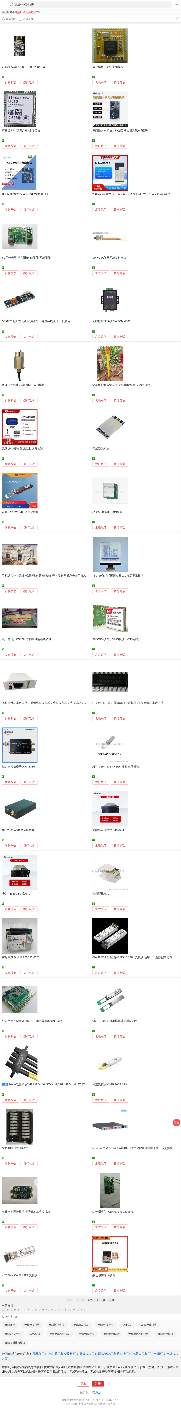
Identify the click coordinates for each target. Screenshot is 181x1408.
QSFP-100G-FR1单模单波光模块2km (114, 1021)
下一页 (100, 1300)
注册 (98, 1383)
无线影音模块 (165, 1333)
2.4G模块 (35, 1333)
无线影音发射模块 (138, 1333)
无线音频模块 (111, 1333)
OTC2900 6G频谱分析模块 (18, 830)
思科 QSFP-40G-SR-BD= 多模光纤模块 (115, 766)
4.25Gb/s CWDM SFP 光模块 (19, 1275)
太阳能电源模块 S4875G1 (108, 830)
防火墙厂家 (124, 1354)
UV (69, 1309)
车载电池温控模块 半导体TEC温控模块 (26, 1211)
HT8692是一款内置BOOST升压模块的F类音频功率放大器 (127, 703)
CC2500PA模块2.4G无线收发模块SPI (25, 194)
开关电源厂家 (157, 1354)
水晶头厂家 (139, 1354)
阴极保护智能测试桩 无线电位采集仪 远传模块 (121, 385)
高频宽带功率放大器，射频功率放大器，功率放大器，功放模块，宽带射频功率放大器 (55, 703)
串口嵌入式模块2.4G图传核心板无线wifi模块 (120, 130)
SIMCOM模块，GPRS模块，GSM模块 (115, 639)
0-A (4, 1309)
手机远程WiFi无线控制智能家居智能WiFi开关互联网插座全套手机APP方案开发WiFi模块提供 (59, 575)
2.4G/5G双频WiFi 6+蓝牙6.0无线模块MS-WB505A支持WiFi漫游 (131, 194)
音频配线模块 (100, 893)
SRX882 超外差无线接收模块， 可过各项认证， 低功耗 (36, 321)
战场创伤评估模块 (103, 1275)
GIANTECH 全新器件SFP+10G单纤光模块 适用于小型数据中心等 (132, 957)
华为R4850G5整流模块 (16, 893)
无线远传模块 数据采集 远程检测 (22, 448)
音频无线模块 (86, 1333)
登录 (83, 1383)
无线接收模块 (32, 1324)
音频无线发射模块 (60, 1333)
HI (29, 1309)
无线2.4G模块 (12, 1333)
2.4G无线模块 (149, 1324)
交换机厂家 (71, 1354)
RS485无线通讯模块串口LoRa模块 (23, 385)
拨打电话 (29, 82)
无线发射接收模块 (15, 1342)
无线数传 (10, 1324)
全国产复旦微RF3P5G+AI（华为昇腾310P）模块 (32, 1021)
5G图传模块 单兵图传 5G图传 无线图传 (26, 257)
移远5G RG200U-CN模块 (107, 512)
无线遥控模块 (56, 1324)
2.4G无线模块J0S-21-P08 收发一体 (23, 67)
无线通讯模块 (100, 448)
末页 (111, 1300)
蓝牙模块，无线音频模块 (107, 67)
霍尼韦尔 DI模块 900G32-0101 (21, 957)
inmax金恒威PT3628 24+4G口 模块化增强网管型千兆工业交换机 (132, 1148)
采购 (176, 1122)
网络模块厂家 (107, 1354)
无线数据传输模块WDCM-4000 (111, 321)
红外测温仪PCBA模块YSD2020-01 (113, 1211)
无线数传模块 (105, 1324)
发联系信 (10, 82)
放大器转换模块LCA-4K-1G (18, 766)
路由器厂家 (55, 1354)
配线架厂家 (40, 1354)
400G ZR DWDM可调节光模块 (20, 512)
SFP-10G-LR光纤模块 (15, 1148)
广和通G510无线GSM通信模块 (21, 130)
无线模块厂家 (88, 1354)
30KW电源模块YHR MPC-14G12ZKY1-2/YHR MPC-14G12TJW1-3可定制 (53, 1084)
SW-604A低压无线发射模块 (109, 257)
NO (47, 1309)
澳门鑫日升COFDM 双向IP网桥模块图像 (26, 639)
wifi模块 (127, 1324)
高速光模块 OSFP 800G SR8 (109, 1084)
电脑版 (96, 1392)
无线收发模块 (81, 1324)
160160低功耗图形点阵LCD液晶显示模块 (118, 575)
